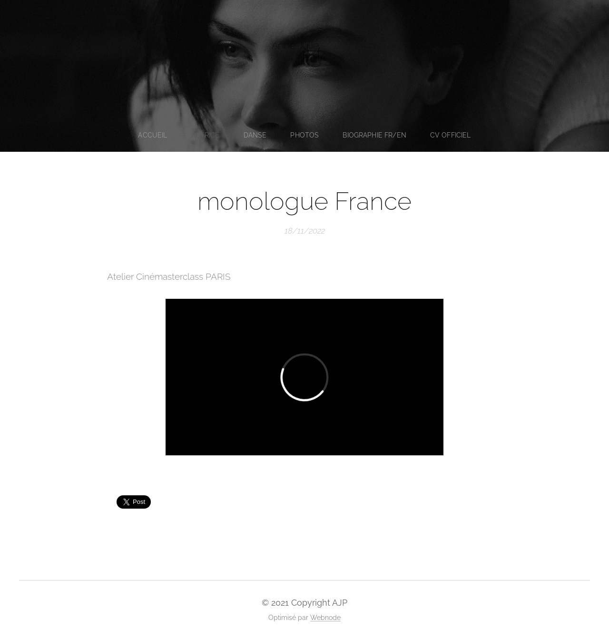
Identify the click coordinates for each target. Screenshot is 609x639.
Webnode (325, 617)
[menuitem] (152, 135)
